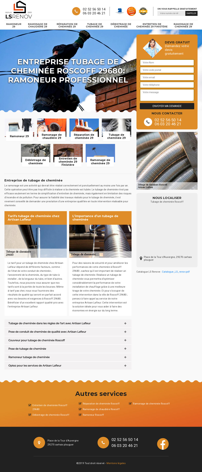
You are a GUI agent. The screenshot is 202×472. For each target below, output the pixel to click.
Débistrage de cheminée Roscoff (51, 415)
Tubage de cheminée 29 (94, 25)
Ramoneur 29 (13, 25)
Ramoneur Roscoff (93, 415)
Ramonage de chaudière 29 (37, 25)
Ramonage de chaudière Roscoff (101, 409)
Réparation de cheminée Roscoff (101, 403)
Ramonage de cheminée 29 (183, 25)
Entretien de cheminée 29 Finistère (152, 25)
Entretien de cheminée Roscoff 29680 (50, 407)
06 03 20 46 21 (94, 13)
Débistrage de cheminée (121, 25)
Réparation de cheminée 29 (67, 25)
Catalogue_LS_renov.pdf (176, 271)
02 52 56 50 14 (94, 9)
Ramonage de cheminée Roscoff (151, 403)
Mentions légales (116, 463)
